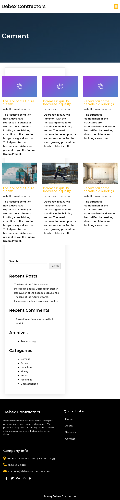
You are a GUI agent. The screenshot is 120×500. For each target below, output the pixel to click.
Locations (26, 367)
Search (13, 261)
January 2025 (28, 341)
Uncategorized (29, 383)
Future (24, 363)
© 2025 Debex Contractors (60, 496)
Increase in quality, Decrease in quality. (36, 288)
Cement (25, 359)
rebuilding (26, 379)
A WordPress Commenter (30, 319)
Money (24, 371)
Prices (24, 375)
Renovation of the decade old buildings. (36, 293)
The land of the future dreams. (31, 284)
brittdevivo (12, 109)
